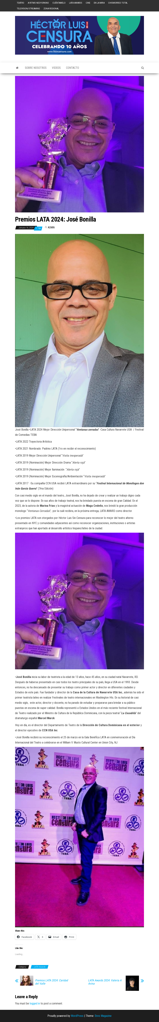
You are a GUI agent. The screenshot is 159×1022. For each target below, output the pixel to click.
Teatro (20, 2)
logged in (35, 1003)
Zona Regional (51, 8)
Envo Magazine (103, 1016)
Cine (88, 2)
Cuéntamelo (59, 2)
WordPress (77, 1016)
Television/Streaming (28, 8)
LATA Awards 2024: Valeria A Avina (104, 982)
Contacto (72, 67)
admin (51, 227)
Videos (56, 67)
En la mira (99, 2)
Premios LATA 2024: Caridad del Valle (51, 982)
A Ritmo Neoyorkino (38, 2)
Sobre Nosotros (36, 67)
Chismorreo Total (118, 2)
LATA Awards (75, 2)
